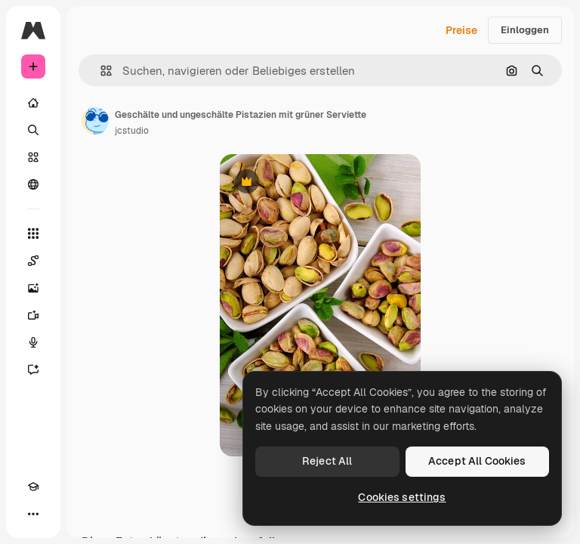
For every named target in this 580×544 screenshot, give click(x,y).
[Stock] (33, 157)
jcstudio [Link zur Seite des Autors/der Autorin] (132, 131)
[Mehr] (33, 514)
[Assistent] (33, 369)
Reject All (327, 461)
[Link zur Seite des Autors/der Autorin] (95, 120)
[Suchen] (33, 130)
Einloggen (525, 29)
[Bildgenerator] (33, 288)
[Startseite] (33, 103)
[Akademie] (33, 486)
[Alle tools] (33, 233)
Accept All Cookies (477, 461)
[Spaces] (33, 261)
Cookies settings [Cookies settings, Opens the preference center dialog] (402, 497)
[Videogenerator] (33, 315)
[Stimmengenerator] (33, 342)
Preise (461, 30)
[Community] (33, 184)
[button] (100, 70)
